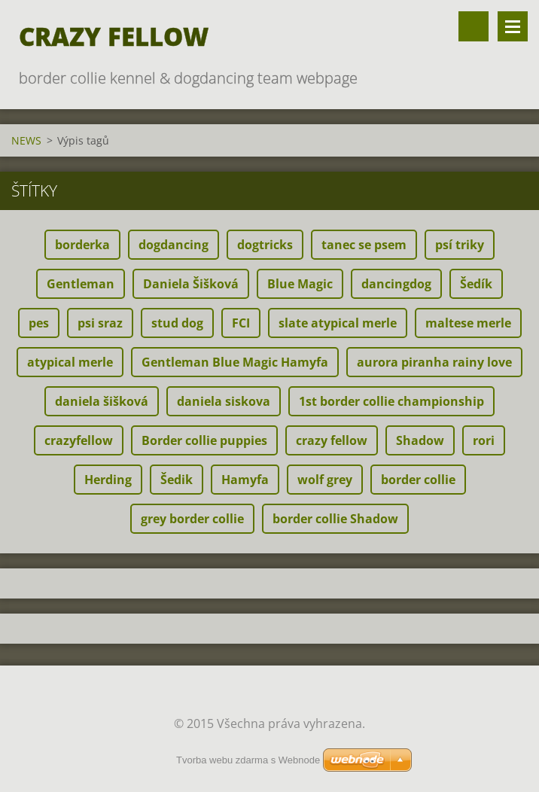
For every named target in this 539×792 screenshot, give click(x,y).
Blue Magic (300, 284)
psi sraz (100, 323)
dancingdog (396, 284)
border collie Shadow (335, 518)
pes (39, 323)
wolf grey (324, 479)
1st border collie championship (391, 401)
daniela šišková (101, 401)
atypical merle (70, 362)
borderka (82, 244)
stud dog (177, 323)
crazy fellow (331, 440)
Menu (513, 26)
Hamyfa (245, 479)
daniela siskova (223, 401)
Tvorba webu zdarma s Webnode (248, 760)
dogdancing (174, 244)
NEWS (26, 140)
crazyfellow (78, 440)
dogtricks (265, 244)
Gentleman (80, 284)
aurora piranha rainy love (434, 362)
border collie (418, 479)
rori (484, 440)
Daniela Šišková (191, 284)
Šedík (476, 284)
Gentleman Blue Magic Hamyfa (235, 362)
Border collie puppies (204, 440)
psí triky (459, 244)
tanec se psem (364, 244)
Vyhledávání (473, 26)
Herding (108, 479)
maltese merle (468, 323)
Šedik (176, 479)
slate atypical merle (338, 323)
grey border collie (192, 518)
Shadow (420, 440)
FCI (241, 323)
